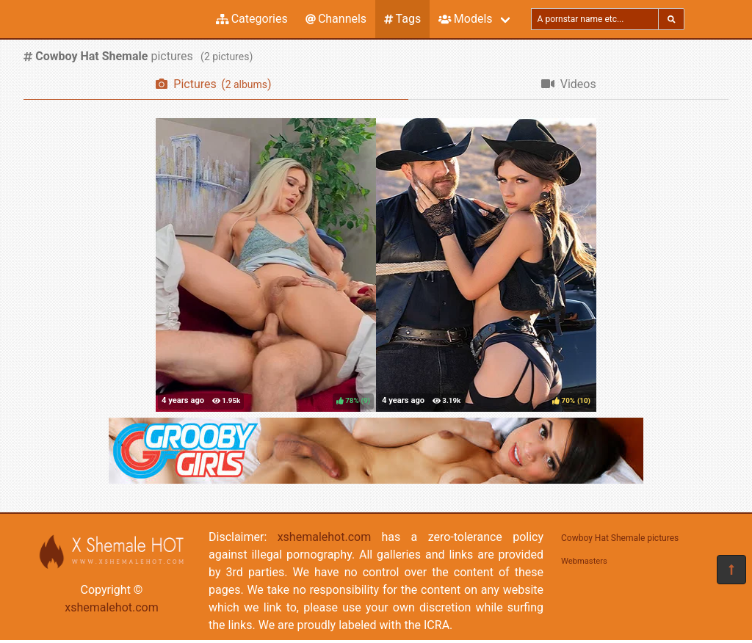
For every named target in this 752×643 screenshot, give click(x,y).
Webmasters (584, 561)
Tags (402, 19)
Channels (336, 19)
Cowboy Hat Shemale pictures (620, 538)
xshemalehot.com (112, 607)
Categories (252, 19)
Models (465, 19)
